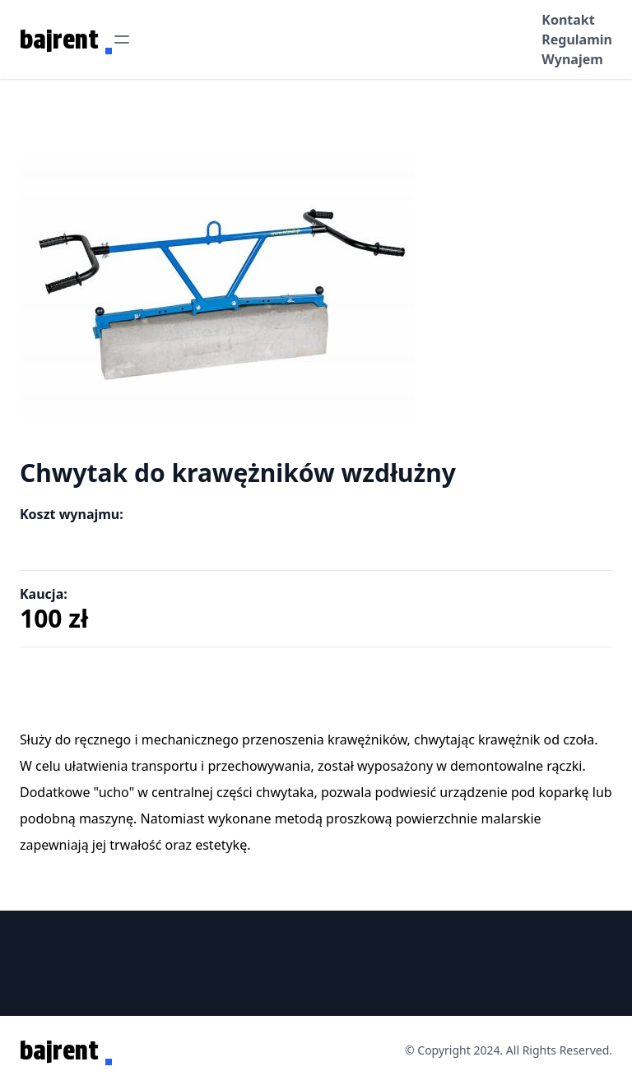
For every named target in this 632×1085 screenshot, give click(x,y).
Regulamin (576, 39)
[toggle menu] (122, 39)
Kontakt (567, 20)
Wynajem (572, 59)
